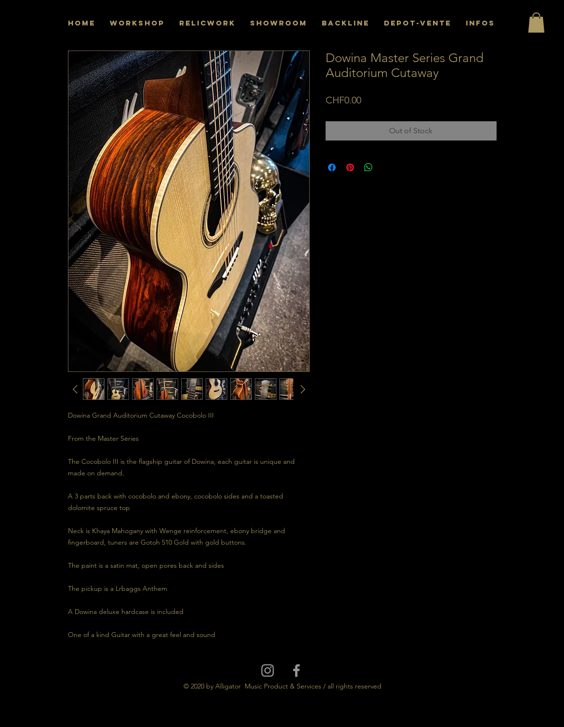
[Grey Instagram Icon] (267, 670)
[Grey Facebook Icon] (296, 670)
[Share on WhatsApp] (368, 167)
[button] (536, 23)
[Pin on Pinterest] (350, 167)
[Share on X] (387, 167)
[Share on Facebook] (332, 167)
